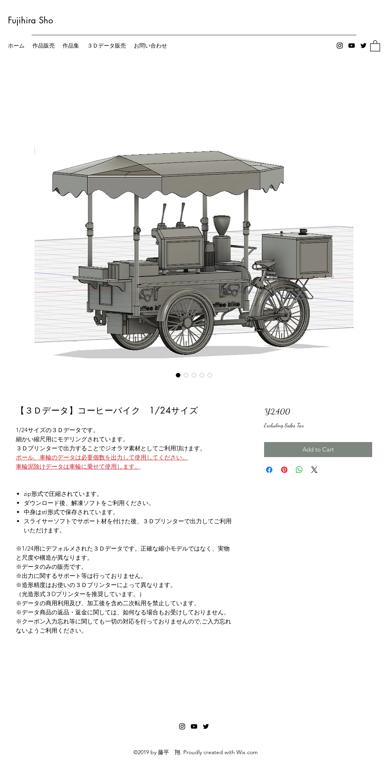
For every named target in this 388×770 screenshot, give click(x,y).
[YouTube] (352, 46)
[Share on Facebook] (269, 470)
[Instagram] (340, 46)
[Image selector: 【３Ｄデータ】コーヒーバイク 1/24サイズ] (178, 375)
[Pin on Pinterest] (284, 470)
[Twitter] (363, 46)
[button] (375, 45)
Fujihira (22, 20)
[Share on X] (314, 470)
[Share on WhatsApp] (299, 470)
